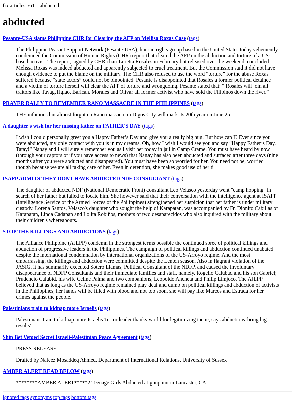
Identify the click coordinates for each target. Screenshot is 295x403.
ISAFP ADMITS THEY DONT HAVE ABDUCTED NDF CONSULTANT (86, 178)
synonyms (41, 397)
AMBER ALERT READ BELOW (41, 371)
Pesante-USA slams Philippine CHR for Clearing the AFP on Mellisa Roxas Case (94, 38)
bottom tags (83, 397)
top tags (61, 397)
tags (193, 38)
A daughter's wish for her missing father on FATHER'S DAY (72, 126)
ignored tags (16, 397)
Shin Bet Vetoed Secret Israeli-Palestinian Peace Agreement (70, 337)
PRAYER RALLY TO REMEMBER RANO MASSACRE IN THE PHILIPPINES (96, 103)
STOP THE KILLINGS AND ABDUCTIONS (54, 231)
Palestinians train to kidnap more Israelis (50, 308)
